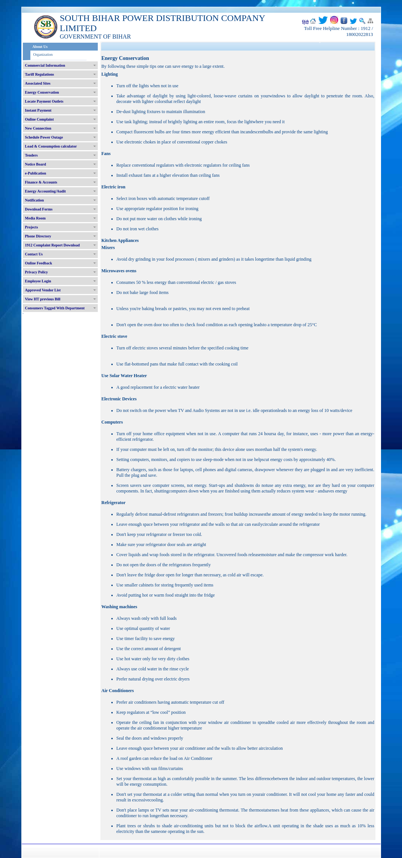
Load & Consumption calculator (51, 146)
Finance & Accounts (41, 182)
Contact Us (34, 254)
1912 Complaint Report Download (52, 245)
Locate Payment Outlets (44, 101)
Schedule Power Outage (44, 137)
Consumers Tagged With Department (55, 308)
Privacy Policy (36, 272)
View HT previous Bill (43, 299)
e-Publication (35, 173)
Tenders (31, 155)
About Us (40, 47)
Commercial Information (45, 65)
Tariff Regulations (39, 74)
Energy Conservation (42, 92)
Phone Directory (38, 236)
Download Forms (39, 209)
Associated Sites (38, 83)
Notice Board (35, 164)
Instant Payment (38, 110)
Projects (31, 227)
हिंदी (305, 22)
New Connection (38, 128)
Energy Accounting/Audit (45, 191)
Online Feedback (38, 263)
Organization (43, 54)
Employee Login (38, 281)
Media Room (35, 218)
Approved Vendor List (43, 290)
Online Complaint (39, 119)
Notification (34, 200)
